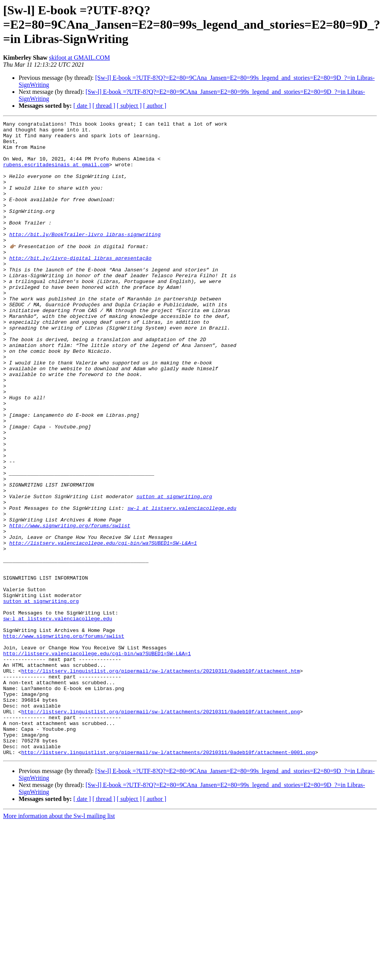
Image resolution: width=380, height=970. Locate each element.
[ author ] (155, 105)
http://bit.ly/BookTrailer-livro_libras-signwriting (85, 257)
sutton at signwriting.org (174, 571)
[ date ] (82, 105)
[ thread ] (103, 105)
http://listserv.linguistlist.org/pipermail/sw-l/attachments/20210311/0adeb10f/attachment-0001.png (168, 878)
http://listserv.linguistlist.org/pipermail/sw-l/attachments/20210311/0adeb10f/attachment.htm (160, 780)
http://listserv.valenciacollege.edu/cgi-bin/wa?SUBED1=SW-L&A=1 (103, 627)
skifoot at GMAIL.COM (79, 57)
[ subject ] (129, 105)
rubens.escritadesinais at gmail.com (56, 173)
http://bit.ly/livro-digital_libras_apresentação (80, 285)
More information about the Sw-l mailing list (59, 942)
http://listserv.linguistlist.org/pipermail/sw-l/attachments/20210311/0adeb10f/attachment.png (160, 829)
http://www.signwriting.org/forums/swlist (69, 606)
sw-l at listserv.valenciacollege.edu (181, 585)
